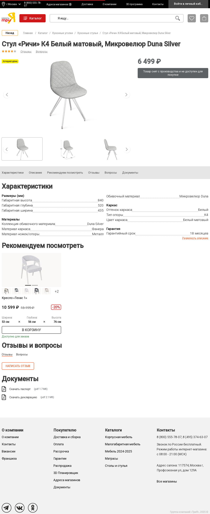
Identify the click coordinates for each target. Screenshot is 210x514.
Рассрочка (61, 451)
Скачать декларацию (28, 397)
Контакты (158, 4)
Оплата (58, 444)
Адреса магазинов (59, 4)
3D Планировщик (65, 473)
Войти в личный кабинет (190, 3)
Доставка (87, 4)
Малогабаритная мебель (122, 444)
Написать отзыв (18, 366)
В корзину (31, 330)
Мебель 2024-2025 (118, 451)
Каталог (43, 33)
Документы (61, 487)
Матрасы (111, 458)
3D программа (134, 4)
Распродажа (62, 465)
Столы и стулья (116, 465)
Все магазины (167, 481)
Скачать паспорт (25, 389)
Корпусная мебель (118, 437)
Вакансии (8, 451)
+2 (57, 291)
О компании (109, 4)
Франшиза (9, 458)
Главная (28, 33)
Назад (10, 33)
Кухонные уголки (62, 33)
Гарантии (59, 458)
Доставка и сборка (67, 437)
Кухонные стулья (87, 33)
